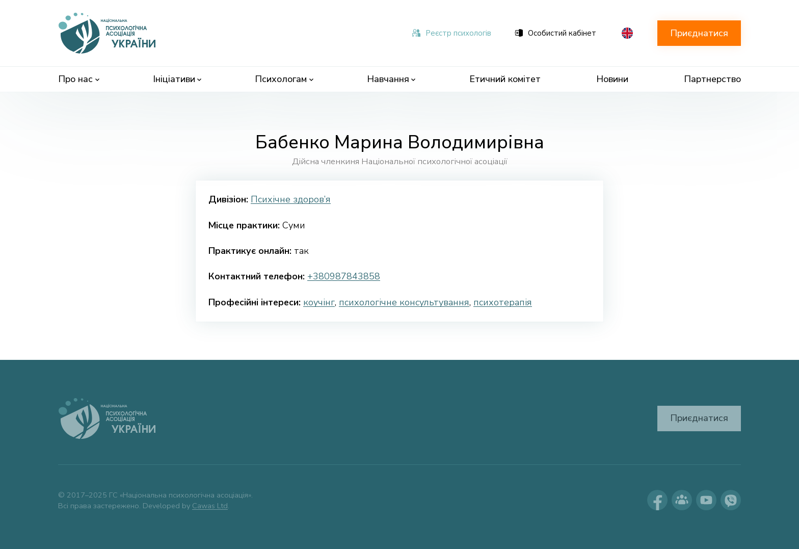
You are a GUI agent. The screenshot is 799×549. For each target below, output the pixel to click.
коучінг (319, 302)
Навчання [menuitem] (391, 79)
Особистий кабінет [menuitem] (555, 33)
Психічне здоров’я (291, 199)
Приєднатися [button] (699, 33)
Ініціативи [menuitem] (177, 79)
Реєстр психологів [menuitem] (451, 33)
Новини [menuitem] (612, 79)
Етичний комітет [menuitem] (505, 79)
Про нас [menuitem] (78, 79)
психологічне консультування (404, 302)
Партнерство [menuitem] (712, 79)
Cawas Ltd (210, 506)
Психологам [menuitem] (284, 79)
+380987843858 (343, 276)
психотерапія (502, 302)
